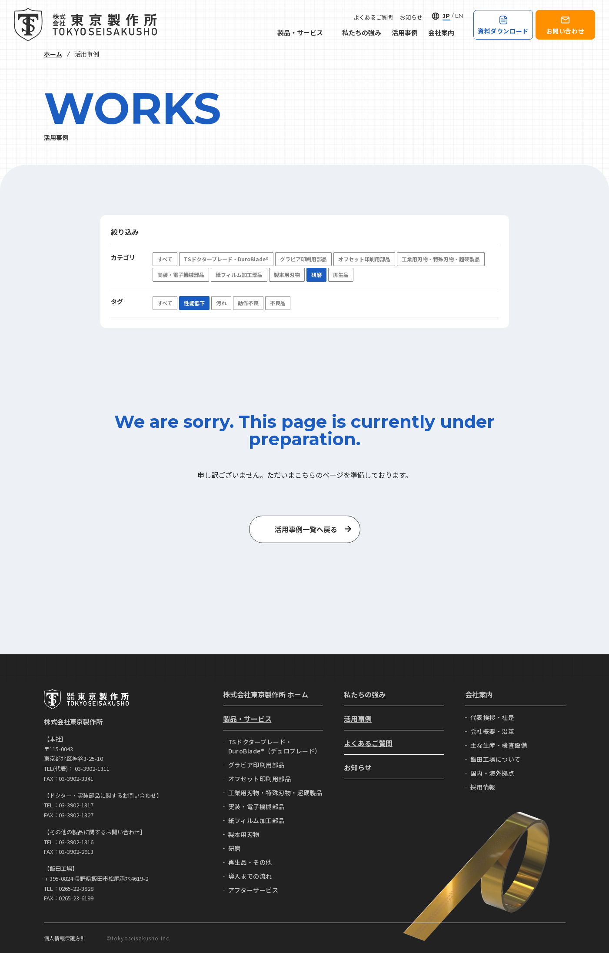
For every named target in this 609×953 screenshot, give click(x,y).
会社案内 (445, 32)
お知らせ (411, 17)
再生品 (341, 274)
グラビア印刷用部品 (303, 259)
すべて (165, 259)
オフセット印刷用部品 (364, 259)
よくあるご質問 (373, 17)
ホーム (53, 54)
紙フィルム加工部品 (239, 274)
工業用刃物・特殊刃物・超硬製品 (441, 259)
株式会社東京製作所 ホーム (265, 694)
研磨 (316, 274)
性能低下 (194, 303)
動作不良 (248, 303)
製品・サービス (304, 32)
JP (446, 15)
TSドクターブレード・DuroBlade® (226, 259)
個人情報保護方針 (65, 938)
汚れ (221, 303)
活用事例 (405, 32)
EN (459, 15)
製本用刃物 (287, 274)
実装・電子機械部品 (180, 274)
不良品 (278, 303)
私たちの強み (361, 32)
